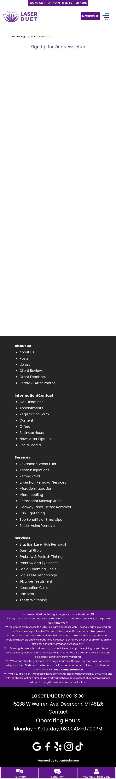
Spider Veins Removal (37, 525)
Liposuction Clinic (34, 587)
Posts (24, 358)
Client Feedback (33, 377)
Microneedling (31, 494)
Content (26, 420)
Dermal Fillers (31, 550)
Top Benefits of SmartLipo (41, 519)
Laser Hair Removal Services (43, 482)
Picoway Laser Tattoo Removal (45, 507)
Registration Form (34, 414)
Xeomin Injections (34, 470)
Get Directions (31, 402)
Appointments (31, 408)
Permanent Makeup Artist (41, 501)
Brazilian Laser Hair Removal (43, 544)
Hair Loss (27, 594)
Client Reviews (32, 370)
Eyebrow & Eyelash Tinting (41, 556)
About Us (27, 352)
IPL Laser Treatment (36, 581)
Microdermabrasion (36, 488)
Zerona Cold (30, 476)
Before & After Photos (37, 383)
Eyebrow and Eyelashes (39, 563)
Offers (25, 426)
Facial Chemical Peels (38, 569)
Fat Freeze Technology (38, 575)
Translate (19, 777)
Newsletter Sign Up (35, 439)
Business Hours (32, 432)
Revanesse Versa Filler (38, 464)
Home (15, 36)
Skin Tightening (32, 513)
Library (25, 364)
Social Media (30, 445)
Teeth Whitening (33, 600)
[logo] (20, 16)
